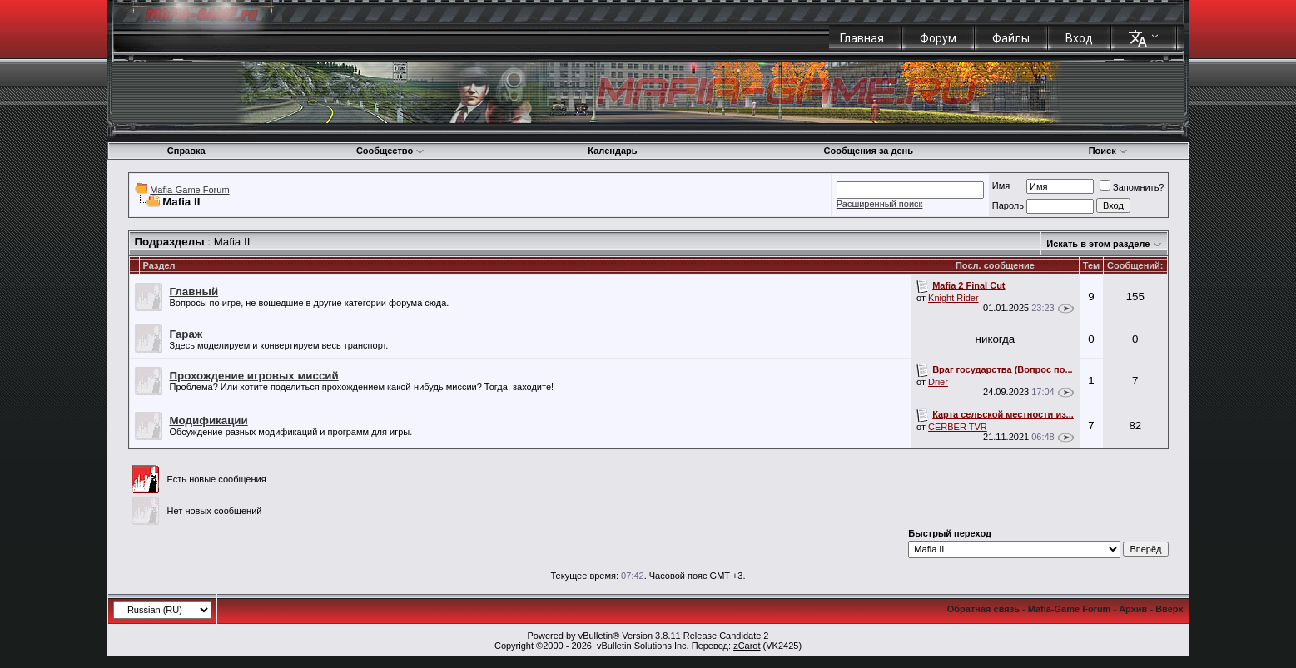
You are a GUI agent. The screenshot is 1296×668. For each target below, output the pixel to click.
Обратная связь (983, 609)
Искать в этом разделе (1098, 244)
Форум (938, 38)
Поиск (1108, 151)
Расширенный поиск (880, 204)
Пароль (1008, 205)
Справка (186, 151)
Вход (1079, 38)
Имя (1001, 186)
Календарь (612, 151)
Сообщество (390, 151)
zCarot (746, 646)
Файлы (1011, 38)
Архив (1133, 609)
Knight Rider (953, 298)
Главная (862, 38)
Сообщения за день (868, 151)
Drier (938, 382)
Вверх (1169, 609)
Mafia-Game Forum (189, 190)
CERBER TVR (957, 427)
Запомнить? (1132, 187)
